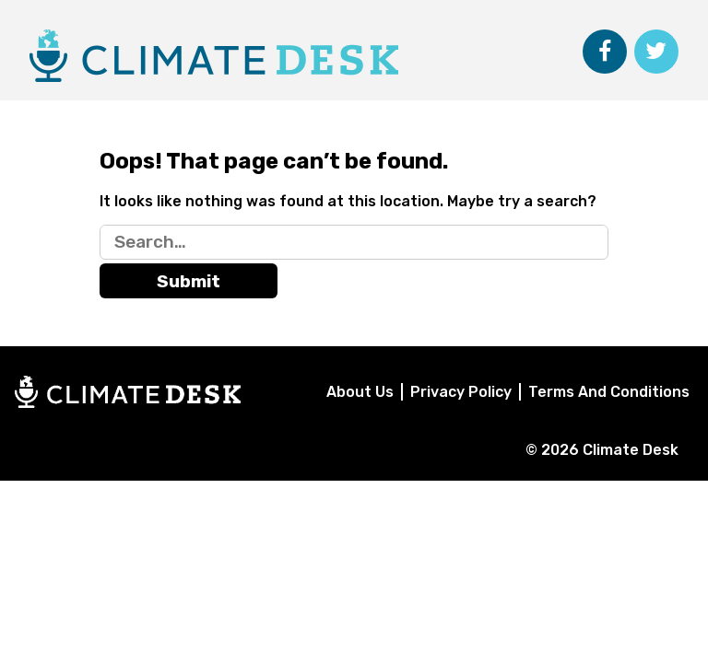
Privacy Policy (461, 392)
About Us (360, 392)
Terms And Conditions (609, 392)
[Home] (128, 403)
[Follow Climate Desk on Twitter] (656, 51)
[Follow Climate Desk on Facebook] (605, 51)
